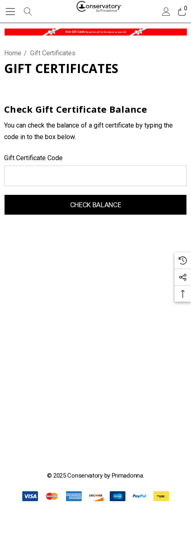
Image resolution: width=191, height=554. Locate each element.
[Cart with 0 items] (181, 11)
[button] (96, 32)
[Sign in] (165, 11)
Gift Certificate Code (33, 158)
